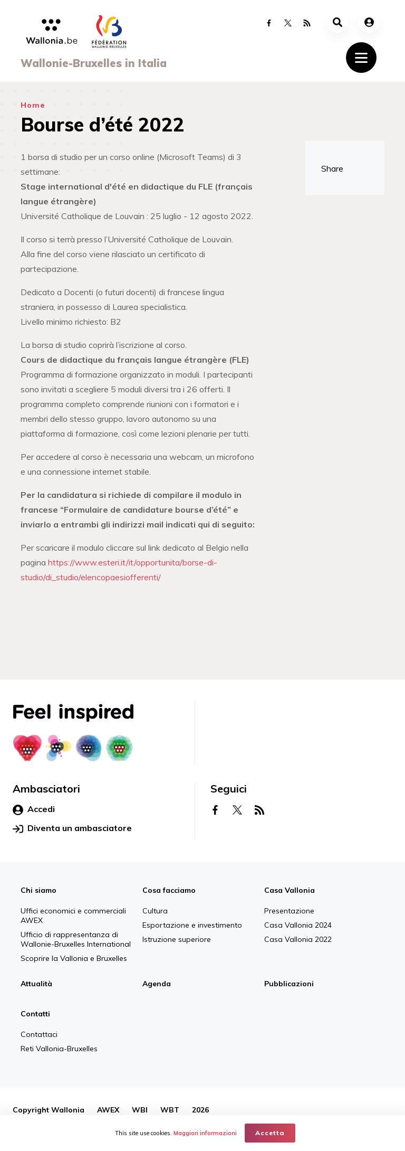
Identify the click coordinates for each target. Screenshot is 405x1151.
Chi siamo (38, 890)
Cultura (155, 911)
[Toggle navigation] (361, 57)
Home (33, 105)
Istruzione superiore (176, 939)
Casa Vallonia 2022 (298, 939)
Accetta (270, 1133)
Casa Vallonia (289, 890)
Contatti (35, 1013)
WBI (140, 1110)
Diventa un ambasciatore (72, 828)
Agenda (156, 983)
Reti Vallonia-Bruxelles (59, 1048)
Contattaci (39, 1034)
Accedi (34, 809)
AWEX (108, 1110)
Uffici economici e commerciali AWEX (73, 915)
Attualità (36, 983)
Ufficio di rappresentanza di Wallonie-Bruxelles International (76, 939)
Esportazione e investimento (192, 925)
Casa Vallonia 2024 (298, 925)
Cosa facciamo (169, 890)
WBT (169, 1110)
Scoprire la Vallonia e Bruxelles (74, 958)
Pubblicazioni (289, 983)
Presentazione (289, 911)
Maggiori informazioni (205, 1133)
